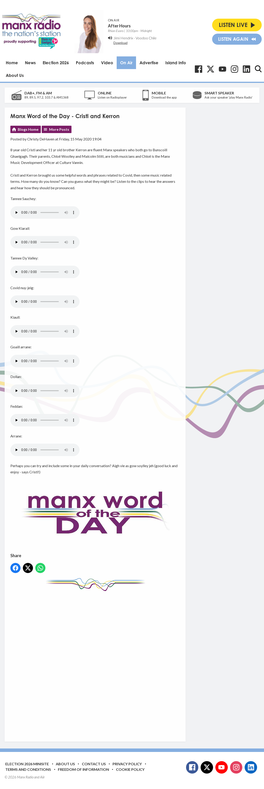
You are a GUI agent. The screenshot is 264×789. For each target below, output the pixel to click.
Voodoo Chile (146, 38)
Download (120, 43)
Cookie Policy (130, 769)
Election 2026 (56, 62)
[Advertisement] (96, 663)
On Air (126, 62)
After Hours (119, 25)
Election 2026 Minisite (27, 764)
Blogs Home (28, 129)
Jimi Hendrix (123, 38)
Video (107, 62)
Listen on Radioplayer (112, 97)
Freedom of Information (83, 769)
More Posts (59, 129)
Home (12, 62)
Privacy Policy (127, 764)
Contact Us (94, 764)
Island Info (175, 62)
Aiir (42, 777)
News (30, 62)
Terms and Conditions (28, 769)
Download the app (164, 97)
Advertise (148, 62)
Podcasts (85, 62)
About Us (15, 75)
